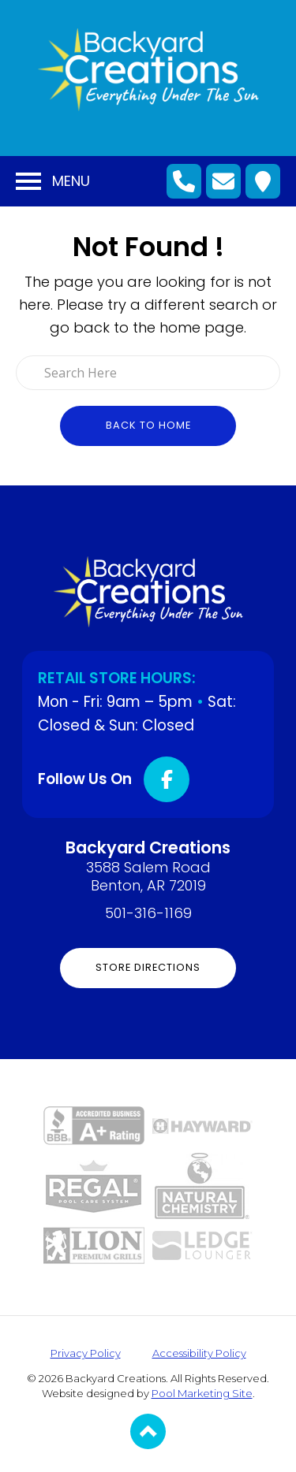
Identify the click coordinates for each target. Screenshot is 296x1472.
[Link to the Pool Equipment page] (202, 1125)
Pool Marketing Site (202, 1393)
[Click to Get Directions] (262, 181)
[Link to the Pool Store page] (93, 1185)
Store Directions (148, 967)
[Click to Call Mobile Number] (184, 181)
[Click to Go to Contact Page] (223, 181)
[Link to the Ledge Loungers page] (202, 1244)
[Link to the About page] (93, 1124)
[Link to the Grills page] (93, 1245)
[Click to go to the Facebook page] (166, 779)
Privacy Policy (86, 1353)
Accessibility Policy (199, 1353)
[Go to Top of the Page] (148, 1431)
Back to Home (148, 425)
